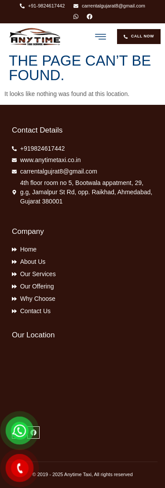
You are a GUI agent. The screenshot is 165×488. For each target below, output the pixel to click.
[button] (100, 36)
